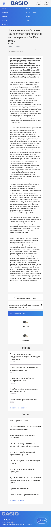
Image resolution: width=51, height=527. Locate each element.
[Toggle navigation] (4, 3)
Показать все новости (18, 408)
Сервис (28, 9)
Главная (10, 46)
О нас (27, 20)
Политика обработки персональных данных (17, 524)
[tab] (25, 313)
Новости (4, 16)
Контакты (4, 24)
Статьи (28, 16)
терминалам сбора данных (26, 65)
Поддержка (5, 12)
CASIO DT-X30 (29, 222)
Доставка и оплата (31, 12)
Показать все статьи (17, 501)
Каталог (4, 9)
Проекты (4, 20)
